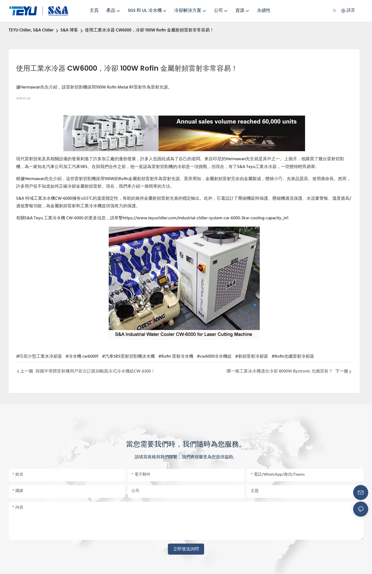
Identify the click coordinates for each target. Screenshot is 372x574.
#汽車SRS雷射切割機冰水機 (128, 356)
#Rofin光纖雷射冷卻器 (293, 356)
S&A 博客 (69, 30)
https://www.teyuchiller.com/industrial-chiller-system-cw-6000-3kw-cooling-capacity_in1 (205, 218)
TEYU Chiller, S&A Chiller (31, 30)
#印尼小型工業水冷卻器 (39, 356)
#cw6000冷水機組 (214, 356)
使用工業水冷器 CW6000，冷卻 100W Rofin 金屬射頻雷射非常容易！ (149, 30)
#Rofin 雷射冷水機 (175, 356)
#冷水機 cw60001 (81, 356)
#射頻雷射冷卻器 (251, 356)
